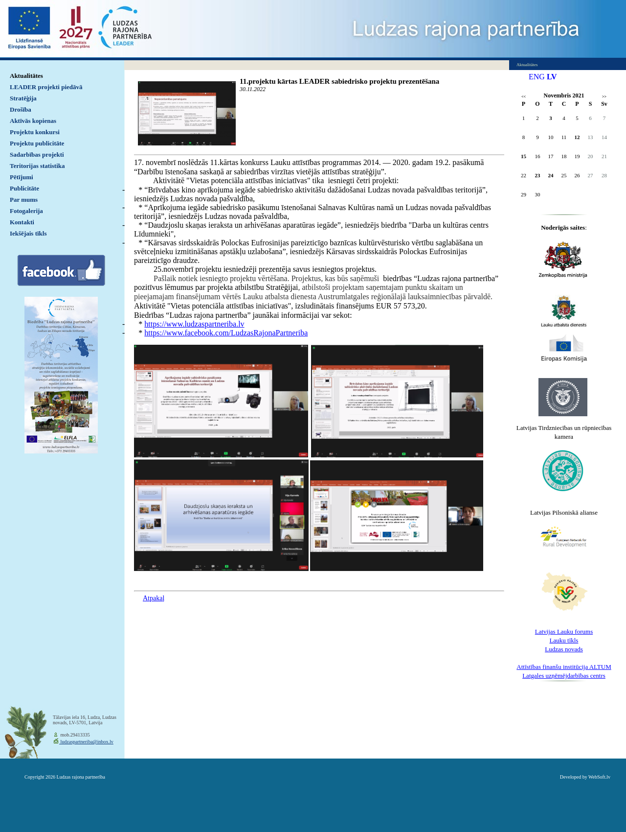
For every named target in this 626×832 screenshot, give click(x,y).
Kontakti (22, 222)
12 (577, 137)
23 (537, 175)
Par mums (24, 199)
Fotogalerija (26, 210)
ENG (537, 76)
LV (552, 76)
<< (523, 97)
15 (523, 156)
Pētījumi (21, 177)
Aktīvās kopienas (33, 120)
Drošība (20, 109)
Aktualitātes (26, 75)
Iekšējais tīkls (28, 233)
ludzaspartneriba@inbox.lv (86, 741)
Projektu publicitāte (37, 143)
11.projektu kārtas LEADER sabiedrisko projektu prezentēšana (339, 81)
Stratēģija (23, 98)
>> (604, 97)
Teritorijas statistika (37, 165)
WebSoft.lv (599, 777)
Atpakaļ (153, 598)
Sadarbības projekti (37, 154)
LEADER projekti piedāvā (46, 87)
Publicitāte (24, 188)
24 (551, 175)
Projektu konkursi (35, 132)
